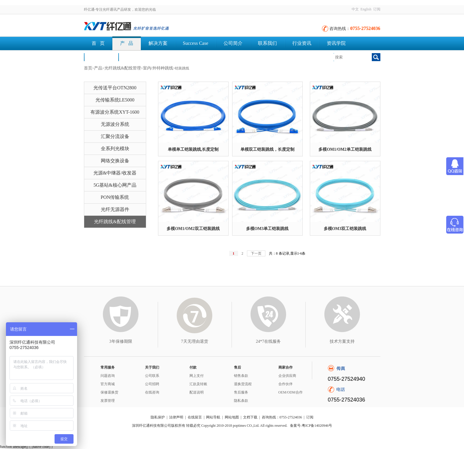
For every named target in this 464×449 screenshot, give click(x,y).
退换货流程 (243, 384)
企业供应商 (287, 376)
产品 (98, 68)
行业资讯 (301, 43)
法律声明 (176, 417)
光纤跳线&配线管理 (122, 68)
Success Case (195, 43)
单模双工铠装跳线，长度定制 (267, 149)
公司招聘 (152, 384)
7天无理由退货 (194, 341)
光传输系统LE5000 (115, 99)
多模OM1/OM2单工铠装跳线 (344, 149)
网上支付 (196, 376)
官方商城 (108, 384)
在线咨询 (152, 392)
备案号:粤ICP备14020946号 (311, 425)
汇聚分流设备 (115, 136)
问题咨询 (108, 376)
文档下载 (135, 56)
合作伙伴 (285, 384)
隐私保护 (158, 417)
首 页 (98, 43)
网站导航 (213, 417)
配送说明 (196, 392)
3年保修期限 (120, 341)
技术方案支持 (342, 341)
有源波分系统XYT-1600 (114, 112)
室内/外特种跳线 (158, 68)
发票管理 (108, 401)
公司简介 (233, 43)
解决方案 (158, 43)
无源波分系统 (115, 124)
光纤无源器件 (115, 209)
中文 (355, 9)
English (366, 9)
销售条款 (241, 376)
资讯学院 (336, 43)
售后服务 (241, 392)
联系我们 (267, 43)
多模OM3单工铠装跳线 (267, 228)
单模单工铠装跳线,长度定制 (193, 149)
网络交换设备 (115, 160)
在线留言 (195, 417)
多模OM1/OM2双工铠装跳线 (193, 228)
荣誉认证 (101, 56)
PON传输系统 (115, 197)
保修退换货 (109, 392)
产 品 (126, 43)
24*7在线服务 (268, 341)
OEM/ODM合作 (290, 392)
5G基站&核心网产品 (115, 185)
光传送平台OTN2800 (114, 87)
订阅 (376, 9)
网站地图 (232, 417)
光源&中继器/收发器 (114, 172)
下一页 (256, 253)
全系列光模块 (115, 148)
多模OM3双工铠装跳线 (345, 228)
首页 (88, 68)
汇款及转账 (198, 384)
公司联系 (152, 376)
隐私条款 (241, 401)
